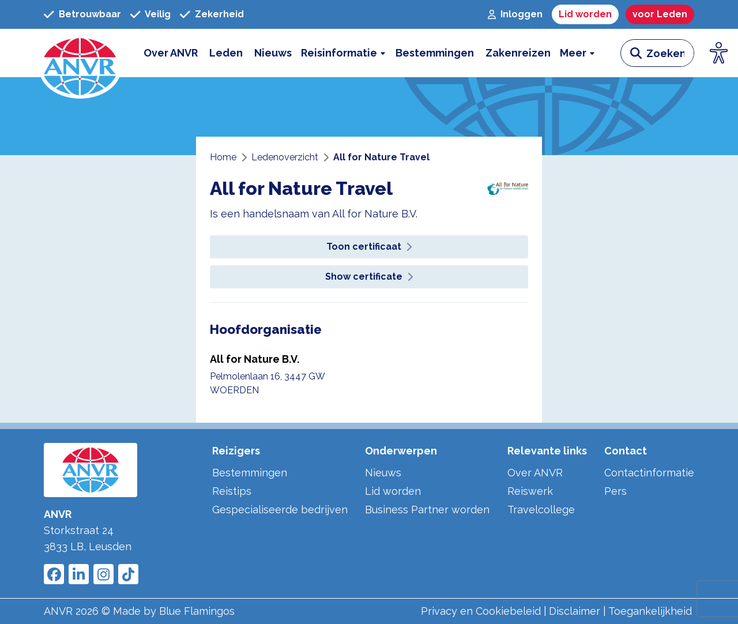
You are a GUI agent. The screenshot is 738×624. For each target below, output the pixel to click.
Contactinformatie (649, 473)
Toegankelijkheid (650, 611)
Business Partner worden (427, 509)
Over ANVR (535, 473)
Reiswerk (530, 491)
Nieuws (383, 473)
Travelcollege (541, 509)
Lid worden (393, 491)
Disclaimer (574, 611)
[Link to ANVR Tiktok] (128, 574)
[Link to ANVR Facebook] (54, 574)
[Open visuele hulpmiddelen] (719, 53)
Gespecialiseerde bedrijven (280, 509)
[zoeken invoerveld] (670, 53)
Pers (615, 491)
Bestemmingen (249, 473)
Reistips (231, 491)
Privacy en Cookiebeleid (481, 611)
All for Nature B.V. (254, 359)
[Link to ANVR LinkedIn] (79, 574)
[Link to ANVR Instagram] (103, 574)
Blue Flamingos (197, 611)
